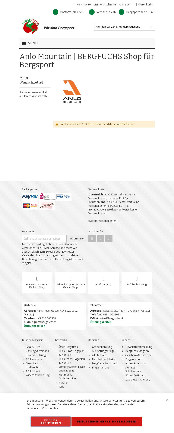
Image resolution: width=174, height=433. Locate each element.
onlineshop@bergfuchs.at (70, 284)
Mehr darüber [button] (50, 408)
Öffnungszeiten (34, 325)
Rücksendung (34, 359)
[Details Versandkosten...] (103, 221)
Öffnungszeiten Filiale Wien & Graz (72, 368)
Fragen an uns (100, 367)
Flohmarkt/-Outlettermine (67, 376)
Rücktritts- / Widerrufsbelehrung (37, 373)
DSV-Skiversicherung (137, 379)
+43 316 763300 (46, 318)
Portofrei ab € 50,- (68, 12)
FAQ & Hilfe (33, 347)
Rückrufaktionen (135, 375)
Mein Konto (84, 4)
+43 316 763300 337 (37, 284)
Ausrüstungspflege (103, 351)
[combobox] (124, 26)
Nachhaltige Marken (104, 359)
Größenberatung (137, 284)
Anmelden (125, 4)
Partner (63, 382)
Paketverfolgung (36, 355)
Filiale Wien (96, 305)
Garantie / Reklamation (33, 365)
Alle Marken (99, 355)
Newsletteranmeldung (138, 347)
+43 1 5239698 (112, 314)
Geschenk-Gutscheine (138, 355)
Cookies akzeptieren (50, 421)
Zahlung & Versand (37, 351)
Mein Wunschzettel (104, 4)
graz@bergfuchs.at (45, 322)
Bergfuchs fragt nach (105, 363)
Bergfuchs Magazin (137, 351)
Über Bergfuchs (68, 347)
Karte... (29, 314)
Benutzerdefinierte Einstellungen (106, 421)
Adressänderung (135, 363)
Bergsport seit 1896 (136, 12)
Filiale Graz (30, 305)
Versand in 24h (102, 12)
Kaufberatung (103, 284)
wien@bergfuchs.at (111, 318)
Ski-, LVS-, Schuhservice (133, 369)
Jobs (61, 386)
